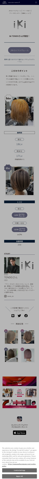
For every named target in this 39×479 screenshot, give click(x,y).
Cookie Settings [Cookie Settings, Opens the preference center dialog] (19, 472)
